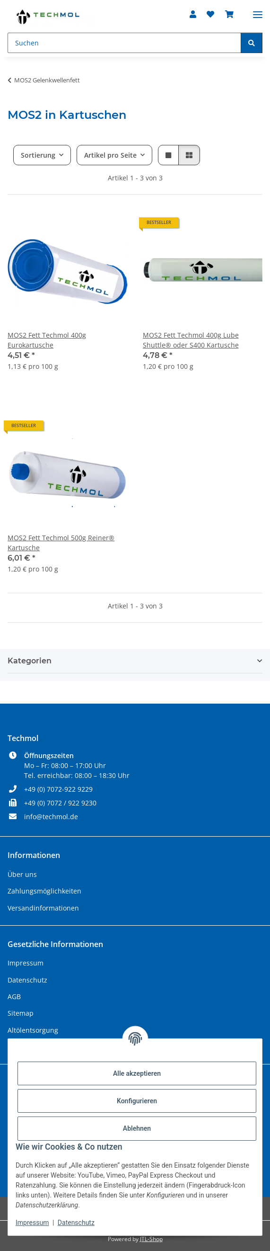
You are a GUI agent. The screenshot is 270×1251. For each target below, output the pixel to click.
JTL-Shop (151, 1239)
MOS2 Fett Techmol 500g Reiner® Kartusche (61, 542)
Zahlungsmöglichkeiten (44, 890)
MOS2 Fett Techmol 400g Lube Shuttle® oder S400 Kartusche (191, 340)
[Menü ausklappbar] (257, 11)
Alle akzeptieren (137, 1073)
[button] (192, 14)
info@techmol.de (51, 816)
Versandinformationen (43, 907)
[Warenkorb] (229, 14)
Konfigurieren (137, 1101)
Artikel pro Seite (110, 155)
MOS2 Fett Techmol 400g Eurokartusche (47, 340)
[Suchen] (124, 43)
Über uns (22, 874)
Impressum (32, 1222)
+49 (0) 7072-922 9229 (58, 789)
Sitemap (21, 1013)
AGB (14, 996)
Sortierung (38, 155)
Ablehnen (137, 1128)
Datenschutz (76, 1222)
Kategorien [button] (30, 660)
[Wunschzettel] (210, 14)
